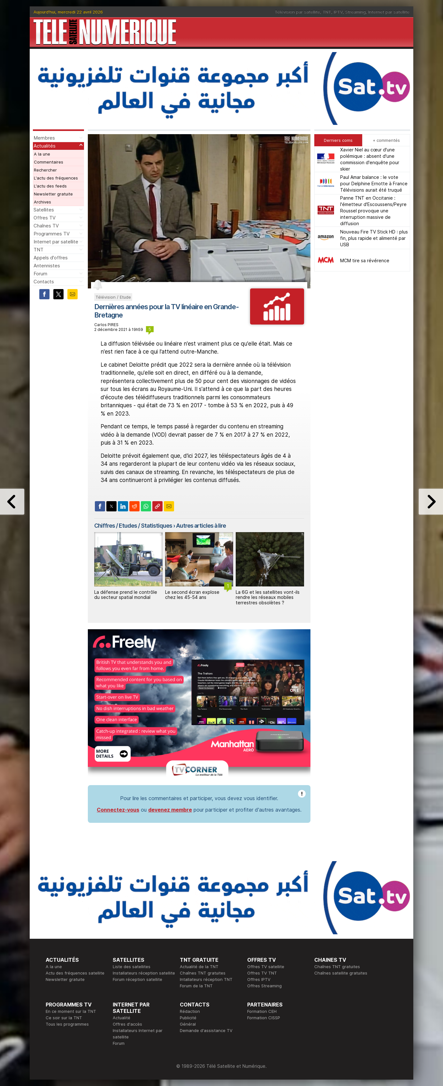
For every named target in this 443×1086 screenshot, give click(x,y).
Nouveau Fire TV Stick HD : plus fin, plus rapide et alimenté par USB (374, 238)
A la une (42, 154)
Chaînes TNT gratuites (202, 972)
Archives (42, 201)
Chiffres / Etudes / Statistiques (133, 525)
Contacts (44, 282)
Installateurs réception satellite (144, 972)
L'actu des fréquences (56, 177)
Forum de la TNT (196, 985)
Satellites (44, 210)
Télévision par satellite (297, 11)
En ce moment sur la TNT (71, 1011)
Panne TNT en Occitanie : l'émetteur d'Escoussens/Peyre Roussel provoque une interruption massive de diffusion (373, 210)
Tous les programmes (67, 1024)
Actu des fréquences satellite (75, 972)
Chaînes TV (46, 226)
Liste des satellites (131, 966)
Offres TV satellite (265, 966)
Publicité (188, 1017)
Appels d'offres (51, 258)
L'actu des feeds (50, 185)
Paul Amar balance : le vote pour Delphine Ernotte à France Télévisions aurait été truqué (374, 183)
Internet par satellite (388, 11)
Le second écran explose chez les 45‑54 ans (192, 594)
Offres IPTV (259, 979)
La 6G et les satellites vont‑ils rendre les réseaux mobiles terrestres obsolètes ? (268, 597)
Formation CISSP (263, 1017)
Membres (44, 138)
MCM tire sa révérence (364, 260)
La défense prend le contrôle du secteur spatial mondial (125, 594)
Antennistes (47, 266)
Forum (40, 274)
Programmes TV (52, 234)
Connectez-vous (118, 810)
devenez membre (170, 810)
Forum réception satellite (137, 979)
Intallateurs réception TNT (206, 979)
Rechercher (45, 169)
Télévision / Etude (113, 297)
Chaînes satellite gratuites (340, 972)
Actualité (121, 1017)
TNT (327, 11)
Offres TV (45, 218)
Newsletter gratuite (53, 193)
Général (188, 1024)
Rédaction (190, 1011)
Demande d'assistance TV (206, 1030)
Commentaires (48, 161)
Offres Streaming (264, 985)
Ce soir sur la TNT (64, 1017)
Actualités (45, 146)
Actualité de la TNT (199, 966)
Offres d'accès (127, 1024)
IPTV (338, 11)
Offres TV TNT (262, 972)
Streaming (355, 11)
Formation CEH (262, 1011)
